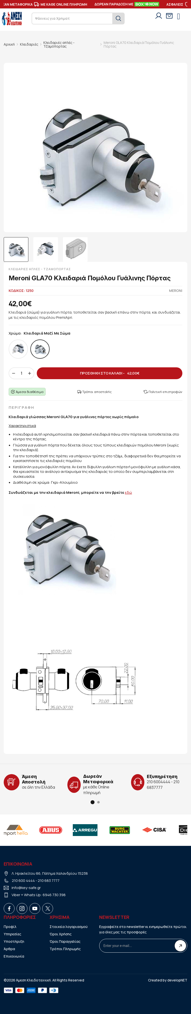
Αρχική (9, 44)
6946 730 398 (54, 894)
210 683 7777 (48, 880)
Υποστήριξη (14, 941)
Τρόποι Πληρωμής (65, 948)
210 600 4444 (23, 880)
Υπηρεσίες (12, 934)
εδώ (128, 492)
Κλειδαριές (29, 44)
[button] (93, 802)
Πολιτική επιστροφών (163, 392)
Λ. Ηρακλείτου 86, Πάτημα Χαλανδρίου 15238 (50, 873)
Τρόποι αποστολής (94, 392)
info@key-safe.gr (26, 887)
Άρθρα (9, 948)
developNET (177, 980)
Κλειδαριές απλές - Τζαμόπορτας (59, 44)
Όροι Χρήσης (61, 934)
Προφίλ (10, 926)
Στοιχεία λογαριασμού (69, 926)
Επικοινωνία (14, 956)
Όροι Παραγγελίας (65, 941)
